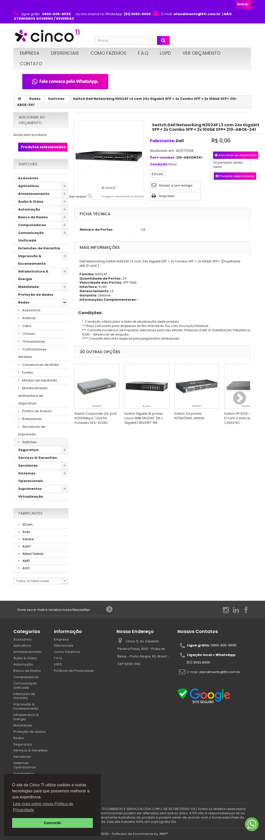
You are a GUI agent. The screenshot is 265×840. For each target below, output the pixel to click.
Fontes (27, 372)
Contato (31, 64)
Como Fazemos (108, 53)
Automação (29, 209)
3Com (27, 524)
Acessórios (28, 178)
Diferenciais (65, 53)
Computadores (32, 225)
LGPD (165, 53)
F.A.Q (143, 53)
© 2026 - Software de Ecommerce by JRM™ (132, 833)
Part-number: (162, 158)
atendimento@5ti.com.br (219, 672)
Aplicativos (28, 186)
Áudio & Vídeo (30, 201)
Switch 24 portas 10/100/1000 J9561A (189, 416)
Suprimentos (30, 488)
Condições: (88, 313)
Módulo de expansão (39, 380)
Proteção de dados (35, 294)
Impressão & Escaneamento (32, 260)
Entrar (243, 4)
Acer (26, 531)
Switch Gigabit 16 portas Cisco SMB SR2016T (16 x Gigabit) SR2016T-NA (143, 418)
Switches (56, 98)
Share (157, 174)
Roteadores (31, 418)
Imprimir (167, 196)
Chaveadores (33, 341)
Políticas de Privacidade (74, 670)
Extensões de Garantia (39, 248)
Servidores (28, 465)
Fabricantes (31, 513)
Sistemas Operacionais (30, 477)
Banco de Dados (33, 217)
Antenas (28, 318)
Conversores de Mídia (40, 364)
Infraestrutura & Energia (33, 275)
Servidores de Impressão (31, 430)
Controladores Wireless (32, 353)
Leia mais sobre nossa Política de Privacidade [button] (43, 807)
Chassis (28, 333)
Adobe (28, 539)
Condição (159, 164)
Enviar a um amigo (176, 185)
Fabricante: (162, 141)
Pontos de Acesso (36, 411)
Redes (35, 98)
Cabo (26, 325)
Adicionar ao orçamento (32, 119)
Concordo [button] (52, 823)
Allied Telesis (33, 553)
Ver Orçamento (201, 53)
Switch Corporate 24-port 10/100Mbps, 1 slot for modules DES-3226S (95, 418)
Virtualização (30, 496)
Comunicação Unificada (31, 236)
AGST (26, 546)
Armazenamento (33, 193)
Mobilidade (28, 286)
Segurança (28, 449)
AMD (26, 560)
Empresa (29, 53)
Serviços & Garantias (37, 457)
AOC (26, 568)
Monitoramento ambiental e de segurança (33, 396)
